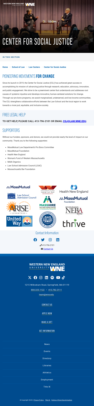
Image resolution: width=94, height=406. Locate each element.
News (47, 344)
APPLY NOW (47, 313)
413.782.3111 (55, 290)
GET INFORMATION (47, 330)
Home (5, 67)
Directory (47, 358)
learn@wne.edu (46, 294)
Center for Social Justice (55, 67)
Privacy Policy (39, 400)
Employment (47, 379)
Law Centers (34, 67)
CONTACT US (47, 304)
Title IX (47, 386)
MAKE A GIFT (47, 322)
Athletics (47, 372)
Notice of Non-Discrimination (61, 400)
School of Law (18, 67)
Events (47, 351)
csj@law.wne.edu (74, 121)
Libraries (47, 365)
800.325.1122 (38, 290)
